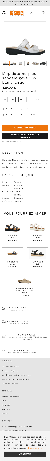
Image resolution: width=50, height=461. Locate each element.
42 (37, 99)
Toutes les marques (11, 397)
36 (4, 99)
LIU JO (5, 414)
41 (29, 99)
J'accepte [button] (25, 454)
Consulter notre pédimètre (17, 109)
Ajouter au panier (25, 127)
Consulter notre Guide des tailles (20, 115)
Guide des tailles (10, 384)
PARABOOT (7, 409)
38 (13, 99)
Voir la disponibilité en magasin (25, 135)
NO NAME (6, 405)
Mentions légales (10, 371)
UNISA (4, 401)
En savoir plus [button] (35, 448)
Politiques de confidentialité (15, 379)
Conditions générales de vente (16, 375)
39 (21, 99)
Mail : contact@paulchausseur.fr (17, 427)
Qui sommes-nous (10, 367)
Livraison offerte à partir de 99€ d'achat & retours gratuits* (25, 3)
